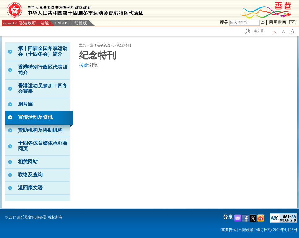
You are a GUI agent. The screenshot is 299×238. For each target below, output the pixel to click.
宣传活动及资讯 (102, 45)
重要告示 (228, 229)
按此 (83, 65)
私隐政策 (246, 229)
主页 (82, 45)
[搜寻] (244, 23)
